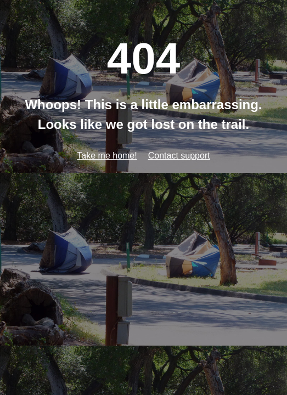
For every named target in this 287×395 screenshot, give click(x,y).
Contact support (179, 155)
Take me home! (107, 155)
